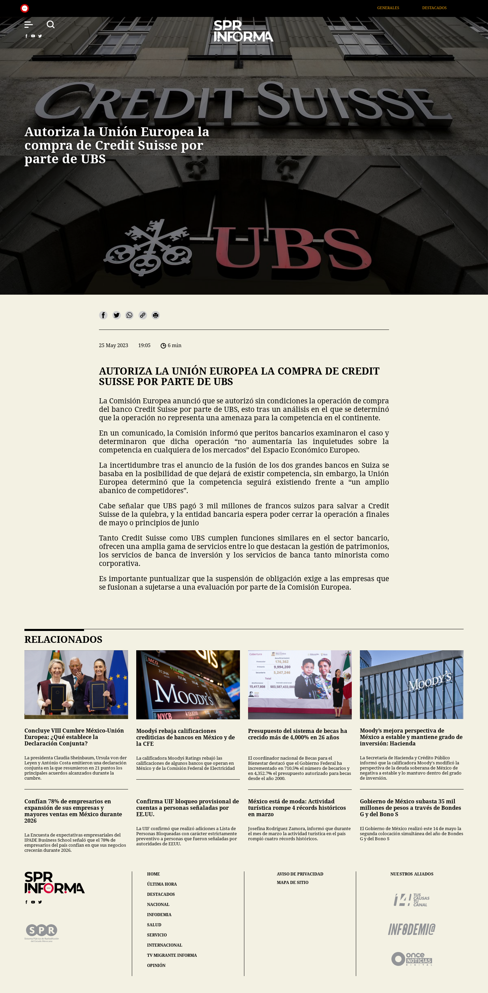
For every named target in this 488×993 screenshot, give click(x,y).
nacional (158, 904)
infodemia (159, 914)
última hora (162, 884)
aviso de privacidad (300, 874)
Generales (399, 7)
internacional (164, 945)
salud (154, 925)
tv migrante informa (172, 955)
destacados (161, 894)
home (153, 874)
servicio (157, 935)
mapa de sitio (292, 882)
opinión (156, 965)
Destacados (445, 7)
